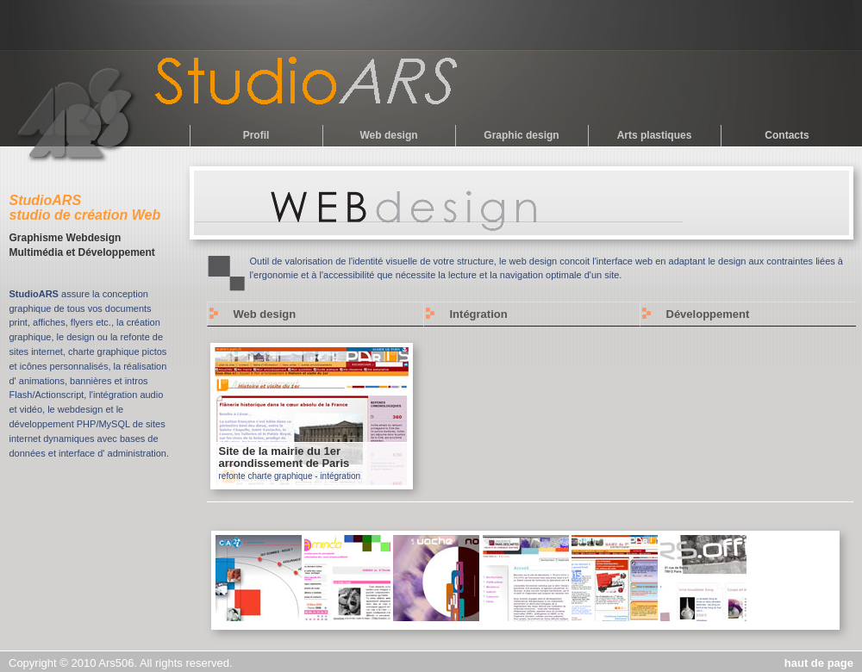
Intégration (479, 314)
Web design (388, 135)
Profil (256, 135)
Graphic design (521, 135)
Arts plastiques (654, 135)
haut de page (818, 662)
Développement (708, 314)
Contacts (787, 135)
